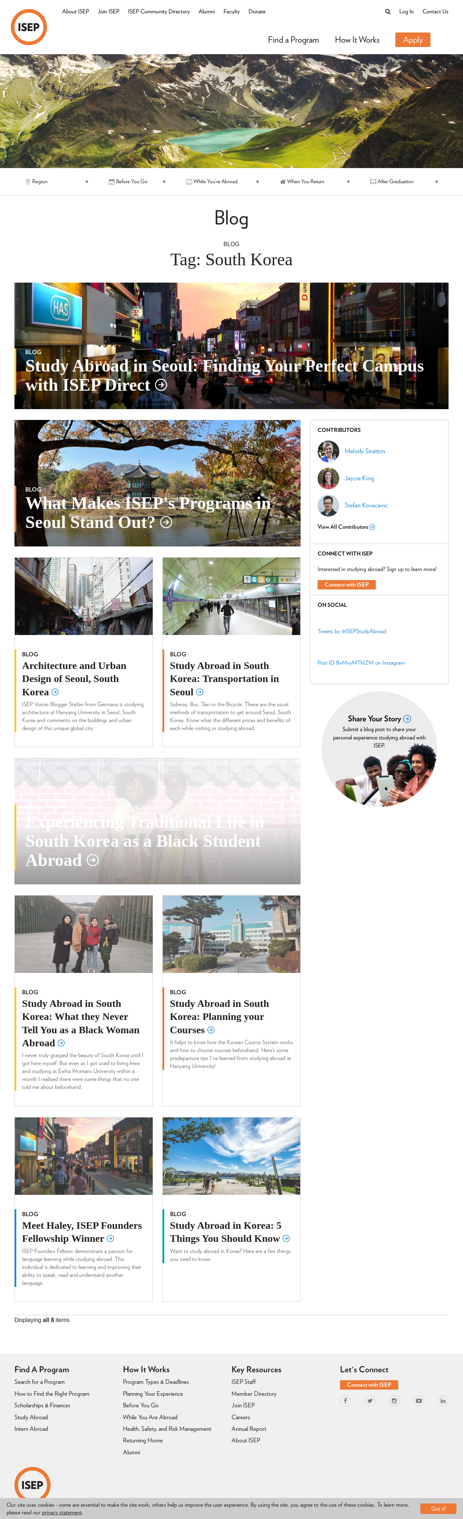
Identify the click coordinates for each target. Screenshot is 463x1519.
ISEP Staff (244, 1381)
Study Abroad (31, 1417)
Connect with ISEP (346, 584)
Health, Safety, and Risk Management (167, 1428)
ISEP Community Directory (159, 11)
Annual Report (249, 1428)
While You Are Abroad (150, 1417)
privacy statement (62, 1512)
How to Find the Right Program (51, 1393)
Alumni (207, 11)
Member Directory (254, 1393)
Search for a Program (39, 1381)
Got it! (438, 1508)
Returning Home (143, 1440)
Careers (241, 1417)
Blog (231, 244)
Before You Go (141, 1405)
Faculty (232, 11)
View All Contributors (346, 526)
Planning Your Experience (153, 1393)
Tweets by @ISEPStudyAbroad (352, 631)
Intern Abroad (31, 1428)
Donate (257, 11)
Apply (413, 39)
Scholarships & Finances (42, 1405)
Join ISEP (108, 11)
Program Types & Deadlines (156, 1381)
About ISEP (75, 11)
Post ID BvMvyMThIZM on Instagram (361, 662)
